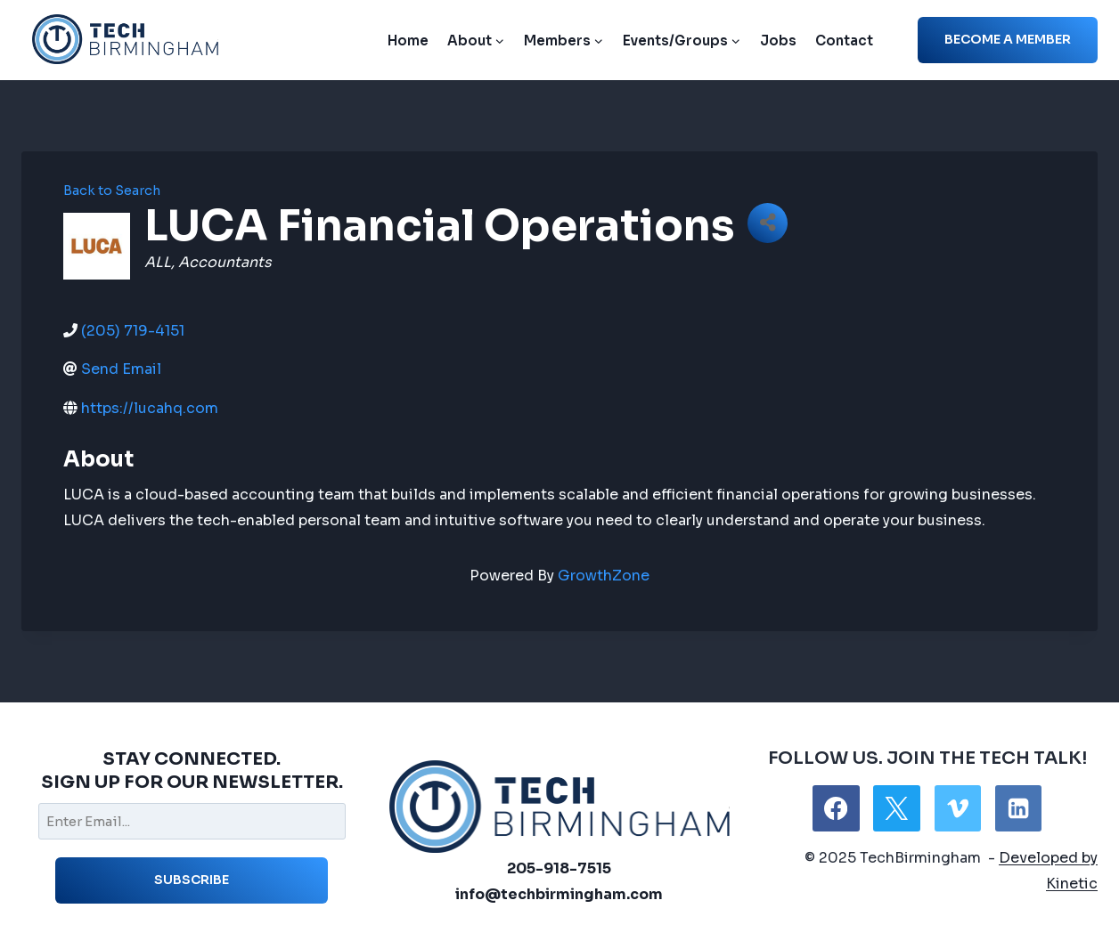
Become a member (1007, 39)
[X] (896, 808)
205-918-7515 (559, 868)
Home (408, 40)
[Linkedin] (1018, 808)
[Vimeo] (958, 808)
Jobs (778, 40)
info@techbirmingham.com (559, 894)
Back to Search (111, 190)
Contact (844, 40)
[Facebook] (836, 808)
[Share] (767, 223)
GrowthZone (603, 575)
